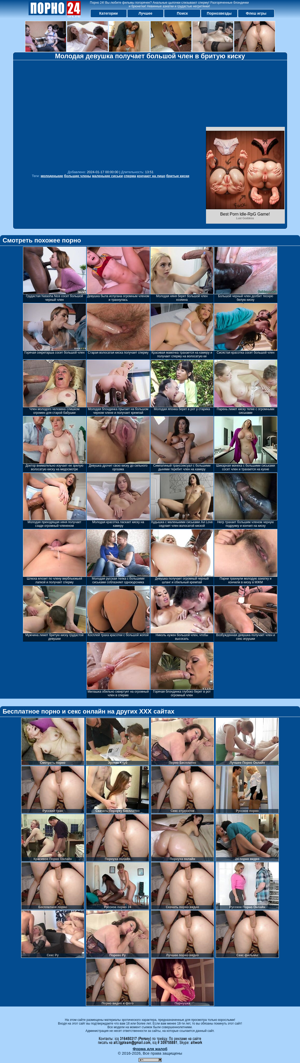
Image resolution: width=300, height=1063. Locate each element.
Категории (108, 13)
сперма (130, 176)
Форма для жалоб (150, 1049)
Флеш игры (256, 13)
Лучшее (145, 13)
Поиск (182, 13)
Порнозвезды (219, 13)
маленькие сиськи (107, 176)
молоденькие (52, 176)
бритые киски (178, 176)
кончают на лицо (151, 176)
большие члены (77, 176)
